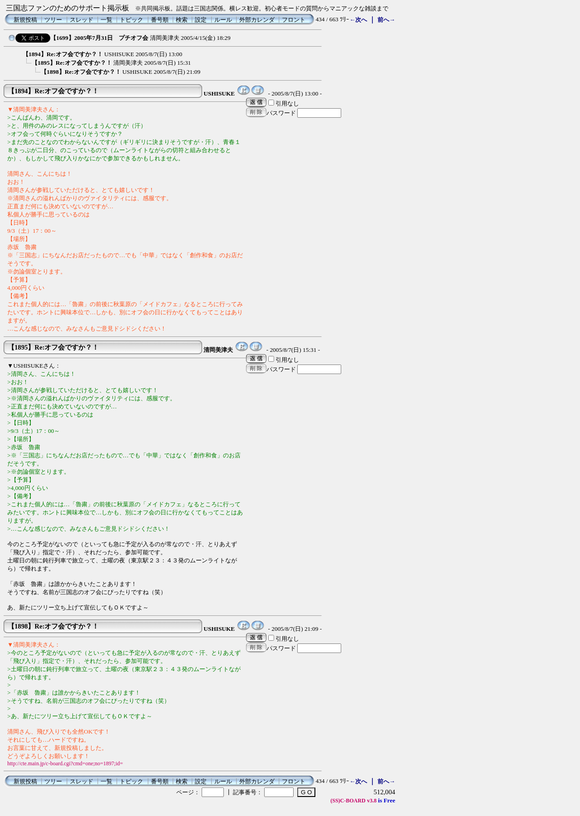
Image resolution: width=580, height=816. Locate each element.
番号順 (160, 19)
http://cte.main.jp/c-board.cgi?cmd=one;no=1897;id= (65, 763)
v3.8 (372, 800)
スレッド (81, 19)
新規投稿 (25, 19)
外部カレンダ (257, 19)
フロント (293, 19)
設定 (201, 19)
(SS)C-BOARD (347, 800)
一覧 (106, 19)
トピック (131, 19)
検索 (182, 19)
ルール (223, 19)
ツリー (53, 19)
